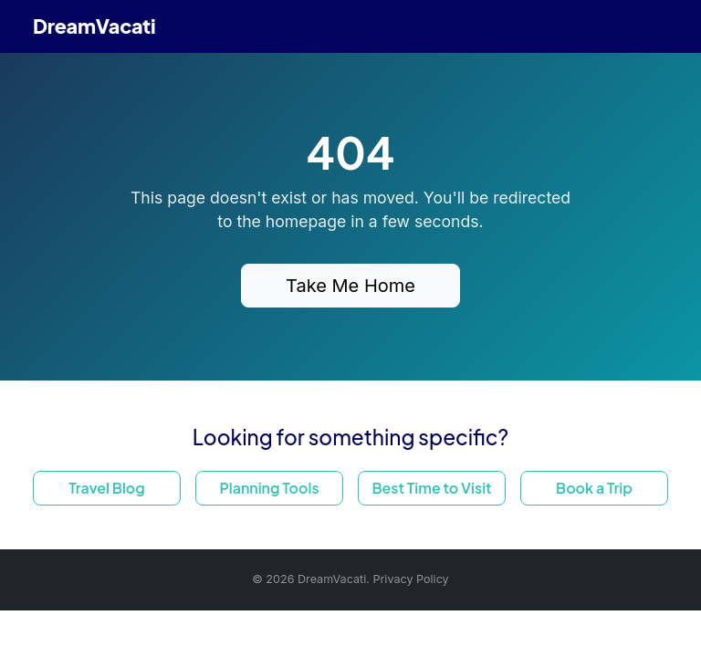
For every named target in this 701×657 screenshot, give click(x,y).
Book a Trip (594, 487)
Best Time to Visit (431, 487)
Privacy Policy (410, 579)
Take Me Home (350, 286)
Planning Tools (269, 487)
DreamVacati (94, 26)
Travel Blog (106, 487)
